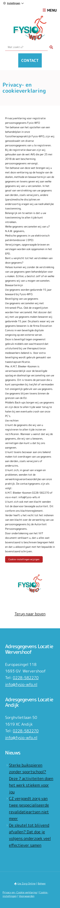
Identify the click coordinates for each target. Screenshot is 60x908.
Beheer (42, 883)
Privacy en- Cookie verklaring (20, 892)
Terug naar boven (30, 614)
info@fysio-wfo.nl (21, 684)
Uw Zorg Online (26, 883)
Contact (30, 60)
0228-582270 (26, 677)
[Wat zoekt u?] (26, 47)
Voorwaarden (26, 896)
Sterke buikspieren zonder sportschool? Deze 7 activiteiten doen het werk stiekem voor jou (31, 778)
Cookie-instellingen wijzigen (23, 559)
